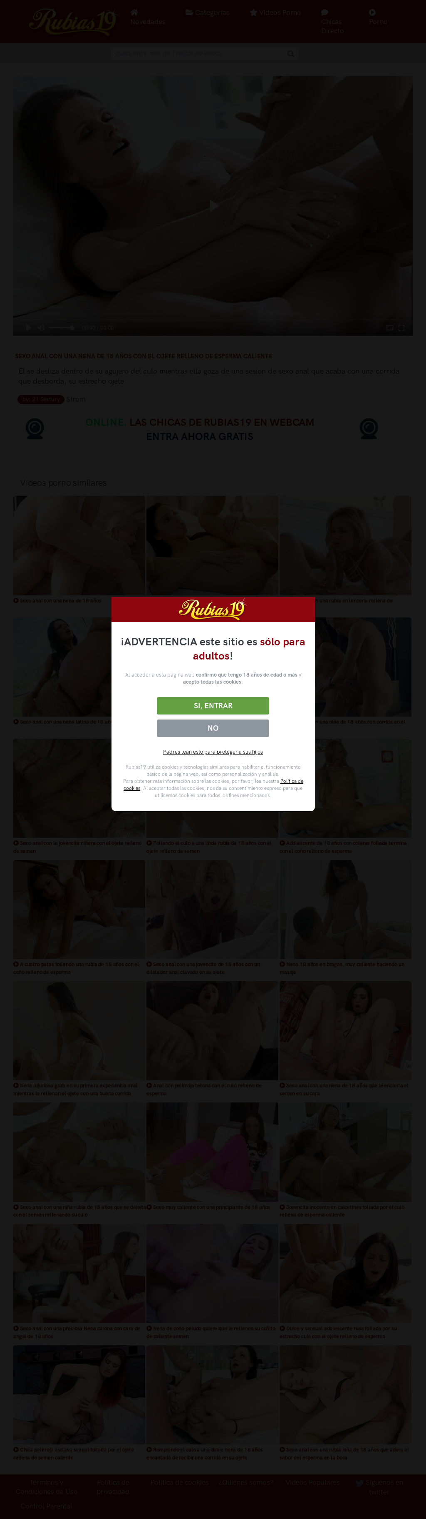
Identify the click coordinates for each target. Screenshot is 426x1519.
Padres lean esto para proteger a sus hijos (213, 752)
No (213, 728)
